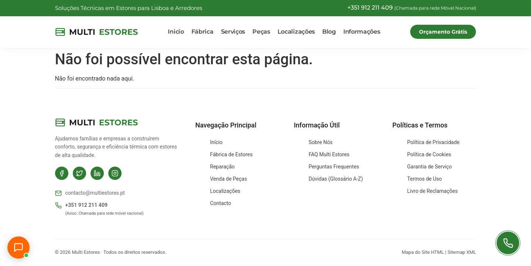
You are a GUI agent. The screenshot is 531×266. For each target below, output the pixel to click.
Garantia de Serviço (429, 167)
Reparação (222, 167)
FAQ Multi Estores (329, 154)
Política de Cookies (429, 154)
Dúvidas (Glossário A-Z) (336, 179)
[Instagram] (115, 173)
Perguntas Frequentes (334, 167)
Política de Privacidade (433, 142)
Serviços (233, 31)
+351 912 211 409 (81, 205)
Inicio (176, 31)
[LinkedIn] (97, 173)
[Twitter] (79, 173)
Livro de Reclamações (432, 191)
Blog (329, 31)
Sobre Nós (321, 142)
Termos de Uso (424, 179)
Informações (361, 31)
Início (216, 142)
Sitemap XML (461, 252)
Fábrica (202, 31)
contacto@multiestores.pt (90, 193)
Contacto (220, 203)
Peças (261, 31)
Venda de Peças (228, 179)
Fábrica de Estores (231, 154)
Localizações (296, 31)
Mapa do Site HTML (423, 252)
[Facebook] (61, 173)
